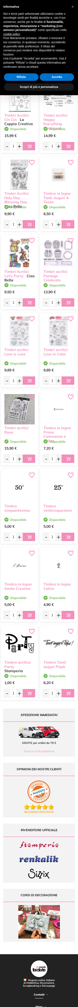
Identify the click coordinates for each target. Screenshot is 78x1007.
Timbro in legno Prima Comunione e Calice (57, 434)
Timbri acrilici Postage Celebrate (55, 275)
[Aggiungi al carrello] (29, 146)
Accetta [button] (57, 77)
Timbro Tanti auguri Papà (54, 664)
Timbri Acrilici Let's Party (16, 273)
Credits (64, 1001)
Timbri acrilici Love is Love (16, 352)
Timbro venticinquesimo (57, 508)
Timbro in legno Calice (57, 586)
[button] (72, 6)
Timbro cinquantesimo (17, 508)
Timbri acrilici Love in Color (55, 352)
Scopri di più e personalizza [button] (39, 87)
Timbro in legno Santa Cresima (18, 586)
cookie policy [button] (11, 34)
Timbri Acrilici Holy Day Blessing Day (16, 197)
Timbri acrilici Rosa (16, 430)
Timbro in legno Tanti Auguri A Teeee (57, 197)
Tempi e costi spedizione (39, 751)
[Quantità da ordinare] (13, 146)
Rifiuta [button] (21, 77)
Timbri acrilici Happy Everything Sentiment (55, 121)
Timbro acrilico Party (17, 664)
